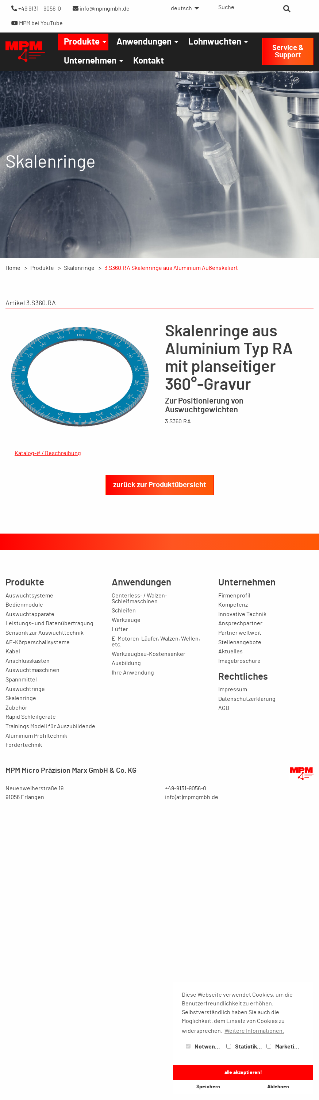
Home (12, 268)
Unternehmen (90, 61)
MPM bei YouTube (37, 23)
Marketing (283, 1047)
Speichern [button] (208, 1086)
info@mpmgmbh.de (101, 8)
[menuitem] (183, 8)
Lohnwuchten (214, 42)
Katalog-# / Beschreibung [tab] (48, 453)
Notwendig (204, 1047)
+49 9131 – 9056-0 (36, 8)
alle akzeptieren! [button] (243, 1072)
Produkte (82, 42)
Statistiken (245, 1047)
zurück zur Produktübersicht (159, 914)
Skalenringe (79, 268)
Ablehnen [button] (278, 1086)
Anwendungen (144, 42)
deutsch (181, 8)
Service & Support (288, 51)
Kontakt (148, 61)
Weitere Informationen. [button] (254, 1031)
